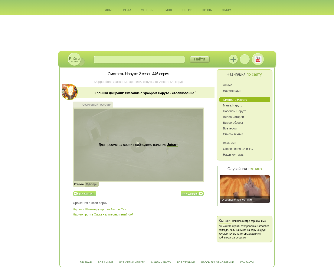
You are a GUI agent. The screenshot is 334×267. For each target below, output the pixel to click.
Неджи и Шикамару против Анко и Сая (99, 209)
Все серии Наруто (132, 262)
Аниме (227, 85)
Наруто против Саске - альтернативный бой (103, 214)
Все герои (230, 128)
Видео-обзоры (233, 122)
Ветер (186, 10)
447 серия (190, 193)
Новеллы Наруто (234, 111)
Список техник (233, 134)
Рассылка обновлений (217, 262)
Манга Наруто (232, 105)
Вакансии (229, 143)
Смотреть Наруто (235, 99)
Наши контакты (233, 154)
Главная (86, 262)
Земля (167, 10)
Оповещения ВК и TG (238, 149)
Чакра (227, 10)
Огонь (207, 10)
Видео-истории (233, 117)
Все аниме (105, 262)
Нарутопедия (232, 90)
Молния (147, 10)
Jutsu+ (233, 59)
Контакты (247, 262)
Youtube (258, 59)
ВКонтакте (245, 59)
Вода (127, 10)
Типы (107, 10)
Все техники (186, 262)
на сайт (74, 60)
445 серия (86, 193)
